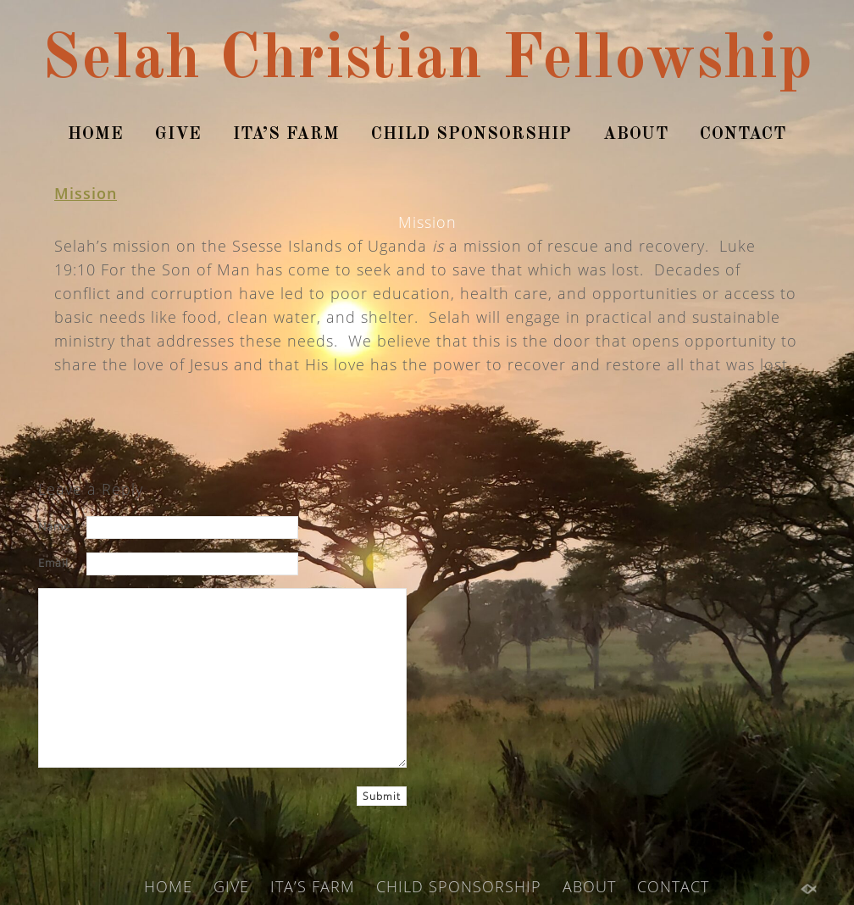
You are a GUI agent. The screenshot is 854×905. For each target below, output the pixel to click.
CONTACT (743, 134)
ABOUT (635, 134)
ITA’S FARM (286, 134)
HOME (96, 134)
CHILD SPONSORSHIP (471, 134)
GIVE (178, 134)
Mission (85, 193)
